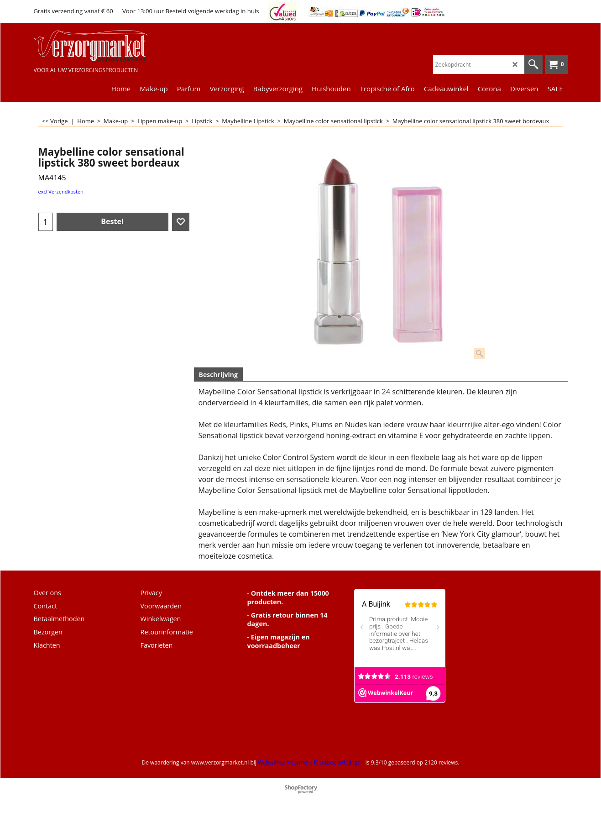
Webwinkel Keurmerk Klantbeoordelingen (311, 762)
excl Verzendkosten (61, 191)
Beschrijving (218, 374)
